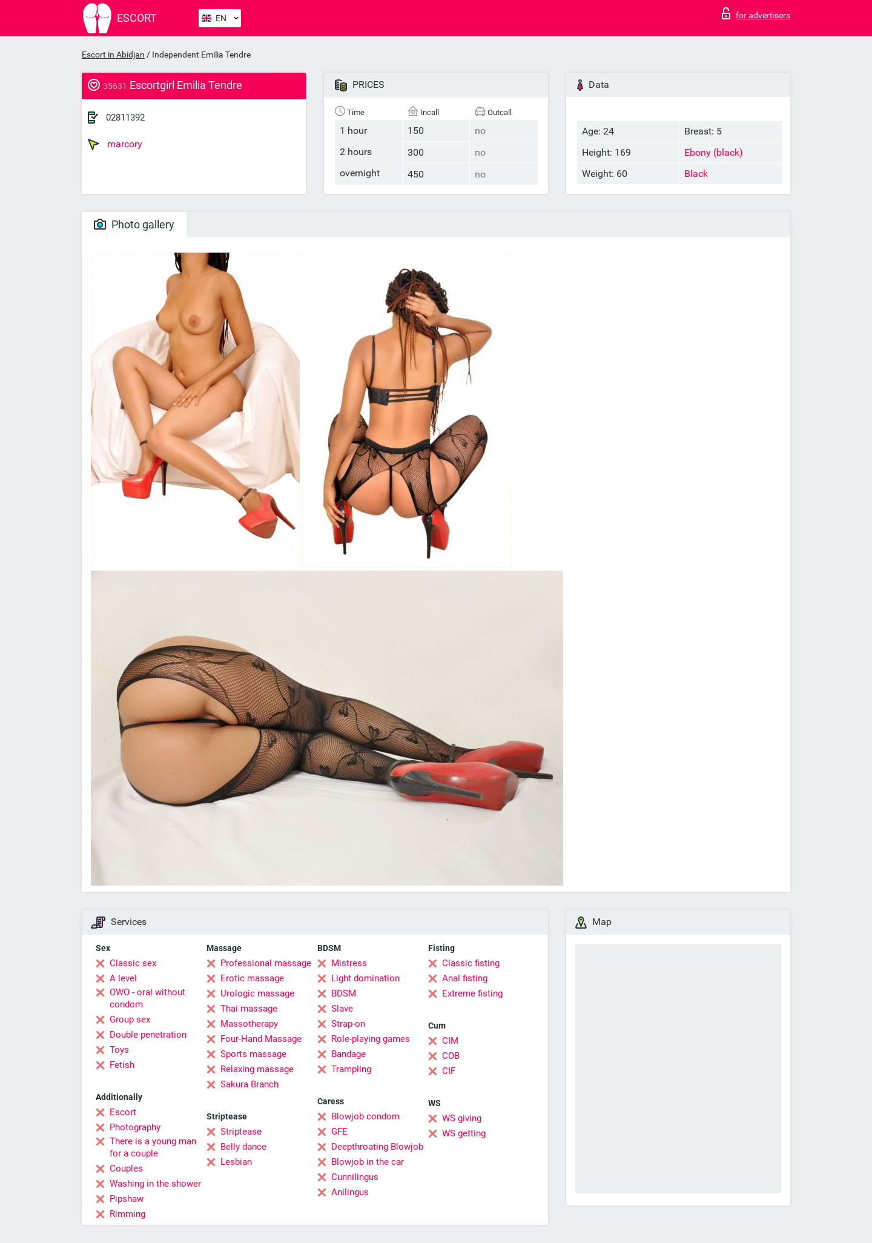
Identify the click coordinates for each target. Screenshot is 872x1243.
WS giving (461, 1118)
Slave (342, 1008)
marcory (115, 144)
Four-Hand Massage (261, 1038)
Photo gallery (134, 224)
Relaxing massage (257, 1069)
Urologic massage (257, 993)
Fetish (122, 1064)
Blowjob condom (365, 1116)
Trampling (351, 1069)
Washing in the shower (155, 1183)
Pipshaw (127, 1198)
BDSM (343, 993)
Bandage (348, 1054)
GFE (339, 1131)
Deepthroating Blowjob (377, 1146)
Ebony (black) (713, 152)
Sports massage (253, 1054)
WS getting (464, 1133)
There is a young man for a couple (153, 1147)
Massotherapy (249, 1023)
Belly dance (243, 1146)
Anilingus (350, 1192)
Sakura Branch (249, 1084)
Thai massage (248, 1008)
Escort (123, 1112)
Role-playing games (370, 1038)
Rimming (127, 1213)
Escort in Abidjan (113, 54)
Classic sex (133, 963)
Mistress (349, 963)
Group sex (130, 1019)
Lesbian (236, 1161)
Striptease (241, 1131)
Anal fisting (464, 978)
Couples (126, 1168)
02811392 (125, 117)
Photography (135, 1127)
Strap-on (348, 1023)
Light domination (365, 978)
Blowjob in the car (367, 1161)
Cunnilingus (354, 1177)
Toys (119, 1049)
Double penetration (148, 1034)
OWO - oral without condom (147, 998)
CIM (450, 1040)
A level (123, 978)
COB (451, 1055)
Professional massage (265, 963)
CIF (448, 1071)
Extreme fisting (472, 993)
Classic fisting (471, 963)
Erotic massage (252, 978)
